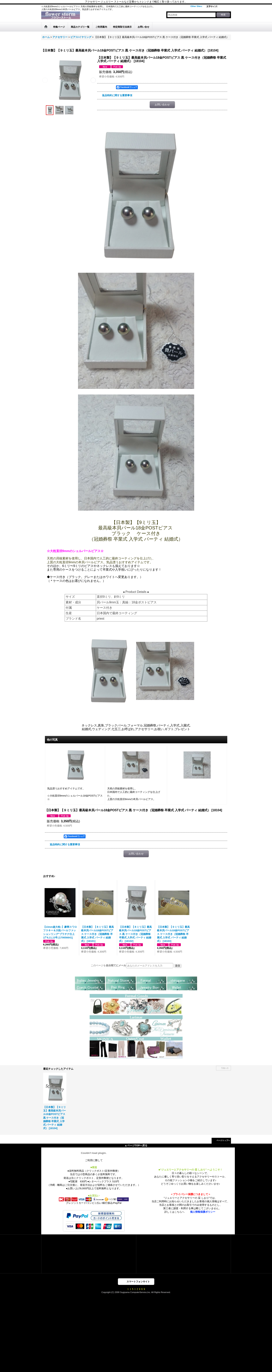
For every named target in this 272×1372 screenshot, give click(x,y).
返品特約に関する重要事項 (117, 95)
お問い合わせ (162, 104)
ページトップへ (223, 1140)
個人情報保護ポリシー (202, 1211)
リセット (225, 1068)
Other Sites (196, 6)
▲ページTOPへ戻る (136, 1145)
